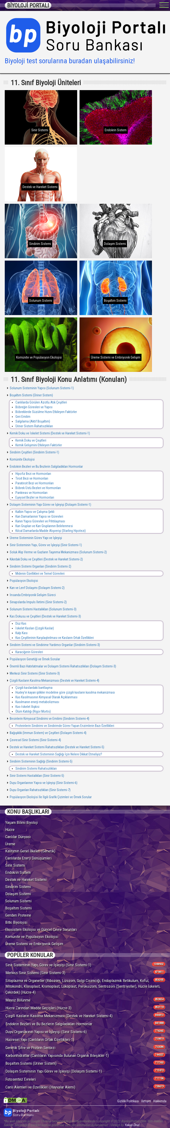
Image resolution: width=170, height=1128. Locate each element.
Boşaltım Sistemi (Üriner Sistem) (31, 395)
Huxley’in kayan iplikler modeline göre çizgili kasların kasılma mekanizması (65, 692)
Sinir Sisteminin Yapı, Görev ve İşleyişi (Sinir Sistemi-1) (45, 545)
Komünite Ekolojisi (22, 459)
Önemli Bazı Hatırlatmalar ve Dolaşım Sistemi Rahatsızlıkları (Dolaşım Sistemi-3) (62, 666)
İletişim (146, 1101)
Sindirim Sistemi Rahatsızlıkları (36, 768)
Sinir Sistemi (15, 865)
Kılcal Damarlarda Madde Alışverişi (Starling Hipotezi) (50, 531)
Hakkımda (159, 1101)
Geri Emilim (22, 416)
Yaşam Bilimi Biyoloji (21, 822)
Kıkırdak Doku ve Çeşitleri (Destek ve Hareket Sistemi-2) (46, 559)
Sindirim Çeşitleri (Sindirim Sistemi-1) (34, 452)
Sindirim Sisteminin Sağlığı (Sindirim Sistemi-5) (40, 761)
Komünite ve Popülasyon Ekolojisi (31, 936)
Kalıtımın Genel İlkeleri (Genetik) (30, 851)
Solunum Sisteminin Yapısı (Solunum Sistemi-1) (41, 388)
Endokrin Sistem (18, 872)
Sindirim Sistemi (18, 886)
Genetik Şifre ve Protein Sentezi (30, 1047)
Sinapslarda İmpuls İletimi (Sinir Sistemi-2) (38, 602)
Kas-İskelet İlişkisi (27, 707)
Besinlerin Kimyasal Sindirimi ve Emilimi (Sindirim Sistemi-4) (49, 718)
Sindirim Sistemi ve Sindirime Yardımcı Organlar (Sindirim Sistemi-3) (54, 645)
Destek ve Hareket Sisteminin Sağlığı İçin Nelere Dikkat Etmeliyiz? (58, 754)
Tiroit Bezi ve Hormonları (31, 478)
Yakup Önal (131, 1125)
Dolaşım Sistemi (18, 893)
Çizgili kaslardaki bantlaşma (33, 688)
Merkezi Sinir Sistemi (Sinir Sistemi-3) (34, 673)
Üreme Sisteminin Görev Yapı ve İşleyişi (35, 538)
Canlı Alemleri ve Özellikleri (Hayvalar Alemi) (40, 1087)
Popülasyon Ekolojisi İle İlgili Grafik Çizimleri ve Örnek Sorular (50, 797)
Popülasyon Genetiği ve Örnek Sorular (34, 659)
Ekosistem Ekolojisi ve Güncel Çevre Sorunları (41, 929)
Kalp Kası (21, 633)
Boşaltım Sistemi (18, 908)
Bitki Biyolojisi (16, 922)
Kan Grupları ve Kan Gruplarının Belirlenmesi (44, 526)
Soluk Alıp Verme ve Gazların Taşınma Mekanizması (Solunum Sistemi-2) (58, 552)
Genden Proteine (18, 915)
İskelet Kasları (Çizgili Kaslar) (34, 628)
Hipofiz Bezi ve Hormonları (33, 474)
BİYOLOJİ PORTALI (28, 5)
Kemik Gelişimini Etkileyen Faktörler (38, 445)
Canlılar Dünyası (18, 836)
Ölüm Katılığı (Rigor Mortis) (33, 711)
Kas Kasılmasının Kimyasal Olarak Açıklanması (46, 697)
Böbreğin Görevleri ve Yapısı (33, 407)
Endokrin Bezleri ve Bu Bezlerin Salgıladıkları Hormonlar (46, 466)
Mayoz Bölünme (17, 1000)
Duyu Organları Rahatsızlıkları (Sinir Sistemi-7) (40, 790)
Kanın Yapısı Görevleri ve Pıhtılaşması (40, 521)
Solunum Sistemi (18, 901)
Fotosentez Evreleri (20, 1079)
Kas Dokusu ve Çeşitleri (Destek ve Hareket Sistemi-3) (45, 616)
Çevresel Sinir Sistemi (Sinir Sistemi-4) (35, 740)
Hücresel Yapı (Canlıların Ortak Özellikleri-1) (39, 1039)
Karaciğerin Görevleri (29, 652)
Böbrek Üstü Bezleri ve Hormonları (38, 488)
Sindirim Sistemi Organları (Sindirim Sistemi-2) (40, 566)
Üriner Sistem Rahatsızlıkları (34, 426)
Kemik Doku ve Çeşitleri (30, 440)
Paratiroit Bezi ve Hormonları (34, 483)
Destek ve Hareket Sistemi (26, 879)
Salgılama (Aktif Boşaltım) (32, 421)
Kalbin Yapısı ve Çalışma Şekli (34, 512)
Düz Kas (20, 623)
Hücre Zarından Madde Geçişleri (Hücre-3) (38, 1008)
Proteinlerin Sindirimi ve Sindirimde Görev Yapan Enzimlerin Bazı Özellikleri (64, 726)
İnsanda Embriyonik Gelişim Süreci (32, 595)
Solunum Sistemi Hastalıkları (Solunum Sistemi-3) (42, 609)
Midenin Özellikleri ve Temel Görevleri (40, 573)
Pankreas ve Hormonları (31, 493)
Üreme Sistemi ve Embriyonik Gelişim (34, 943)
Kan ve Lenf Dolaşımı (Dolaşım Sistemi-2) (37, 588)
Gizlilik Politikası (128, 1101)
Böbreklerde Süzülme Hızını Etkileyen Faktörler (46, 412)
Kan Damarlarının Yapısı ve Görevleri (39, 516)
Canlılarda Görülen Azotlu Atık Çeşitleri (41, 402)
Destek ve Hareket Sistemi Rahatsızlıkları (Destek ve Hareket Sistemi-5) (56, 747)
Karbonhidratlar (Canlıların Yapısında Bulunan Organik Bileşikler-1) (57, 1055)
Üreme (10, 843)
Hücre (9, 829)
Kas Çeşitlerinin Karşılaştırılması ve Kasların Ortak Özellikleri (54, 638)
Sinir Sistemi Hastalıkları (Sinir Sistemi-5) (36, 776)
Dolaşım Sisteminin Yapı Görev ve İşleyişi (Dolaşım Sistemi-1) (50, 504)
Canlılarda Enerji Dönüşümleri (28, 858)
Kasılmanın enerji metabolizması (37, 702)
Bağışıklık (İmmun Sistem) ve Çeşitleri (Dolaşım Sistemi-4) (47, 733)
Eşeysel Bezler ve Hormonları (34, 497)
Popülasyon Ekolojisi (23, 581)
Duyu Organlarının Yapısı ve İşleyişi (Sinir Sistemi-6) (43, 783)
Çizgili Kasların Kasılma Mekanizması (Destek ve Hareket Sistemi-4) (54, 680)
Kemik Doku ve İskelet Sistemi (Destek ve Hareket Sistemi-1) (49, 433)
